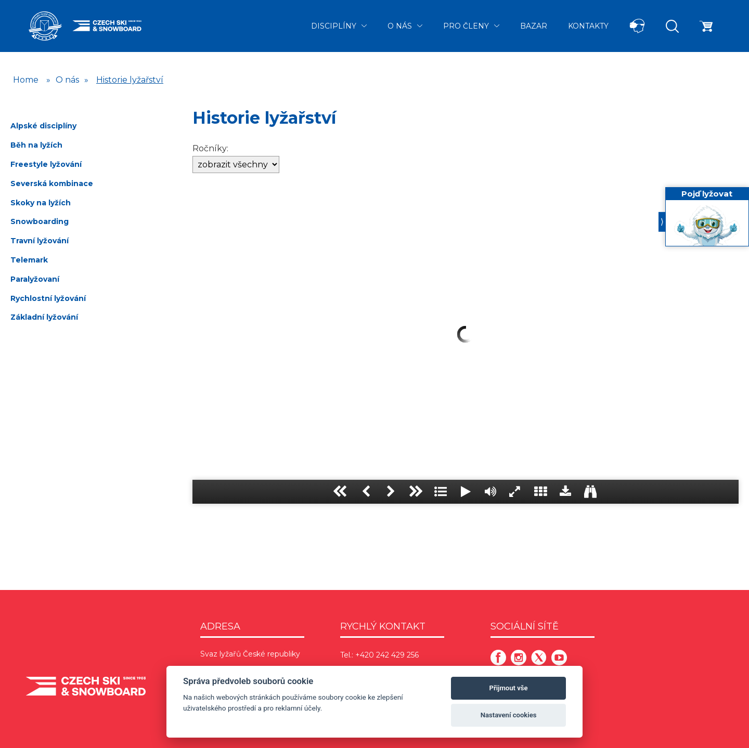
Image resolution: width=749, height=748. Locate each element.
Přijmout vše (508, 688)
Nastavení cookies (509, 715)
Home (25, 80)
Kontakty (588, 26)
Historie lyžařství (129, 80)
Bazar (533, 26)
